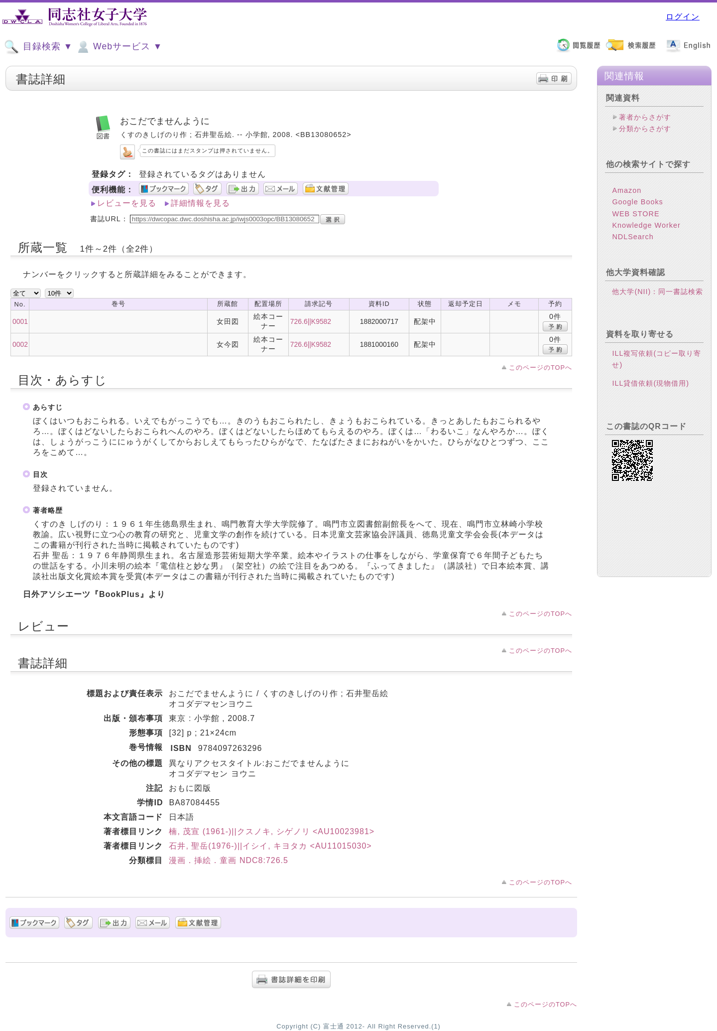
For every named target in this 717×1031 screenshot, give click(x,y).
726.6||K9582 (310, 321)
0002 (20, 344)
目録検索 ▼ (38, 46)
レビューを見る (126, 203)
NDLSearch (632, 237)
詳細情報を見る (200, 203)
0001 (20, 321)
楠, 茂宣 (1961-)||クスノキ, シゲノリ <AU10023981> (271, 831)
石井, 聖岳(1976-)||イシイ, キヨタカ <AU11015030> (270, 846)
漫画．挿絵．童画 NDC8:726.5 (228, 860)
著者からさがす (645, 117)
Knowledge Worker (646, 225)
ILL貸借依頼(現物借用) (650, 383)
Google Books (637, 202)
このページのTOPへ (540, 367)
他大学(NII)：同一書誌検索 (657, 291)
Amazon (626, 190)
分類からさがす (645, 129)
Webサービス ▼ (118, 46)
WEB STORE (635, 214)
